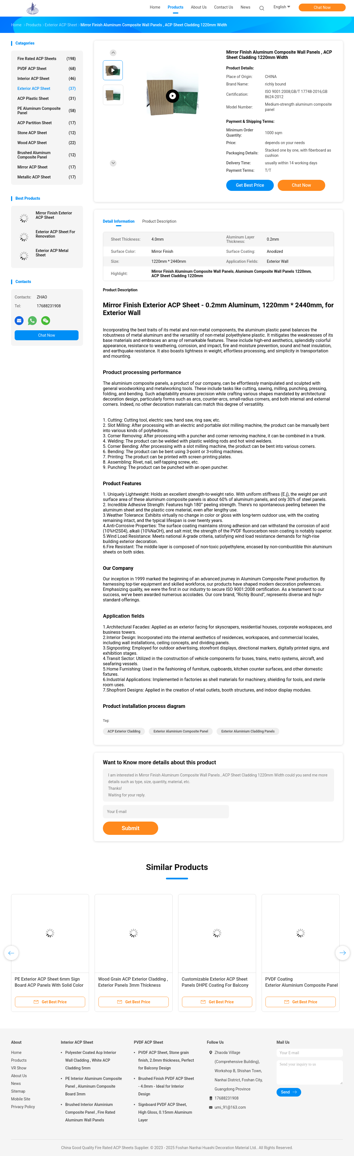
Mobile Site (20, 1099)
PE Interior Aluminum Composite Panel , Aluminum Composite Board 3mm (93, 1086)
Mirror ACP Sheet (46, 167)
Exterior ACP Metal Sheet (52, 252)
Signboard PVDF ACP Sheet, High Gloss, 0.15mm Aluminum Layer (165, 1112)
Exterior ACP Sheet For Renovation (55, 234)
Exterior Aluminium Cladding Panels (247, 731)
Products (19, 1060)
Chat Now (322, 7)
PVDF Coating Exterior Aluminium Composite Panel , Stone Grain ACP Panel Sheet (301, 985)
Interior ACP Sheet (46, 78)
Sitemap (18, 1091)
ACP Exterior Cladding (124, 731)
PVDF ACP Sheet (46, 68)
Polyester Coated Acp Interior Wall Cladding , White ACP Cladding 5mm (90, 1060)
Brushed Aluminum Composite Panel (46, 154)
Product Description (159, 221)
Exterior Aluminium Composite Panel (180, 731)
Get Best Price (250, 185)
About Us (19, 1076)
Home (16, 1052)
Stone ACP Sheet (46, 133)
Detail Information (118, 221)
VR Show (19, 1068)
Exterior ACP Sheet (46, 88)
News (16, 1083)
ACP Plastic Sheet (46, 98)
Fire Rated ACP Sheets (46, 58)
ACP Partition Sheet (46, 123)
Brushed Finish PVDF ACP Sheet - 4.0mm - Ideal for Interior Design (166, 1086)
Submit (130, 828)
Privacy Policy (23, 1107)
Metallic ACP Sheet (46, 177)
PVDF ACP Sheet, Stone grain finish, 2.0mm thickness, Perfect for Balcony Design (166, 1060)
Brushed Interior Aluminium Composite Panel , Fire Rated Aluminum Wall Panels (90, 1112)
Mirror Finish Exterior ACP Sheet (54, 215)
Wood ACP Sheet (46, 143)
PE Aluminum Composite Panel (46, 110)
